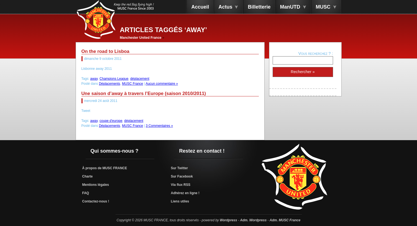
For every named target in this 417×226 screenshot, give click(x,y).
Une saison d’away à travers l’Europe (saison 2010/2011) (143, 93)
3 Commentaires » (159, 126)
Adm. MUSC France (285, 220)
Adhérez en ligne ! (185, 193)
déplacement (139, 79)
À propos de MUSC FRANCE (104, 168)
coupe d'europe (110, 121)
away (94, 79)
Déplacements (109, 84)
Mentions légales (95, 185)
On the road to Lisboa (105, 51)
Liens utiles (180, 201)
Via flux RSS (180, 185)
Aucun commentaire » (161, 84)
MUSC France (132, 84)
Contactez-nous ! (95, 201)
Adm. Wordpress (253, 220)
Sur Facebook (182, 176)
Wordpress (228, 220)
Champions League (113, 79)
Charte (87, 176)
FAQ (85, 193)
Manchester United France (141, 38)
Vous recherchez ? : (315, 53)
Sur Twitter (179, 168)
